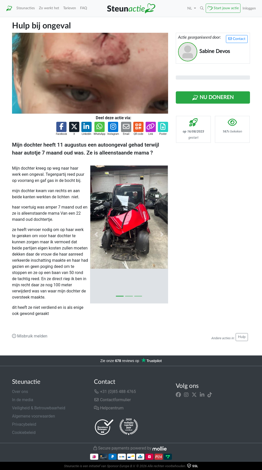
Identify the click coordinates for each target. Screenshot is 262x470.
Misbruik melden (29, 336)
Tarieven (69, 8)
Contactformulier (112, 399)
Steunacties (25, 8)
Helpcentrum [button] (109, 408)
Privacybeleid (24, 424)
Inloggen (249, 8)
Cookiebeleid (24, 432)
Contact (236, 39)
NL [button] (190, 8)
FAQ (83, 8)
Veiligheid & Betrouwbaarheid (38, 408)
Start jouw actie (226, 8)
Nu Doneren (213, 98)
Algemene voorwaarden (33, 416)
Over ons (20, 391)
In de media (22, 399)
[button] (202, 8)
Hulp (242, 337)
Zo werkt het (49, 8)
